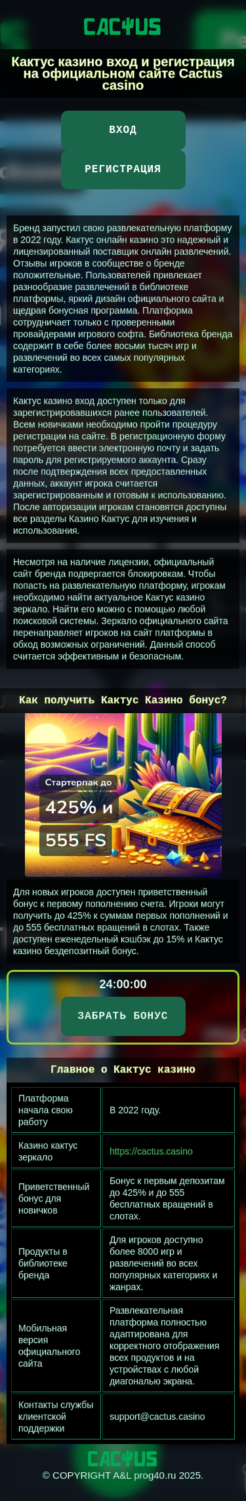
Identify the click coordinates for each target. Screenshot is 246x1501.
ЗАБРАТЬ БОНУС (123, 1016)
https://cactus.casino (151, 1151)
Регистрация (123, 169)
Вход (122, 130)
